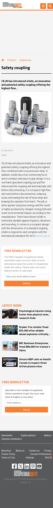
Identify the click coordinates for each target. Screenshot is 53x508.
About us (20, 450)
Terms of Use (8, 457)
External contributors (11, 439)
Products (11, 60)
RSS (48, 457)
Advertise (6, 450)
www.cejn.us (43, 235)
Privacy (48, 450)
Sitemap (30, 457)
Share (4, 155)
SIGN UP (26, 283)
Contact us (34, 450)
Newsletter (6, 435)
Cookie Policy (8, 454)
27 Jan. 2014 (7, 150)
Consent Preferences (41, 454)
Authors (48, 435)
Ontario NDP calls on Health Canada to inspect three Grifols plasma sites (35, 362)
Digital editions (28, 435)
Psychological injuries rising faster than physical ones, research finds (35, 314)
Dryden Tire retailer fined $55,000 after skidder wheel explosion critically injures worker (33, 330)
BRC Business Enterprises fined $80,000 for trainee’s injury (34, 346)
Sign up (26, 409)
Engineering (25, 60)
